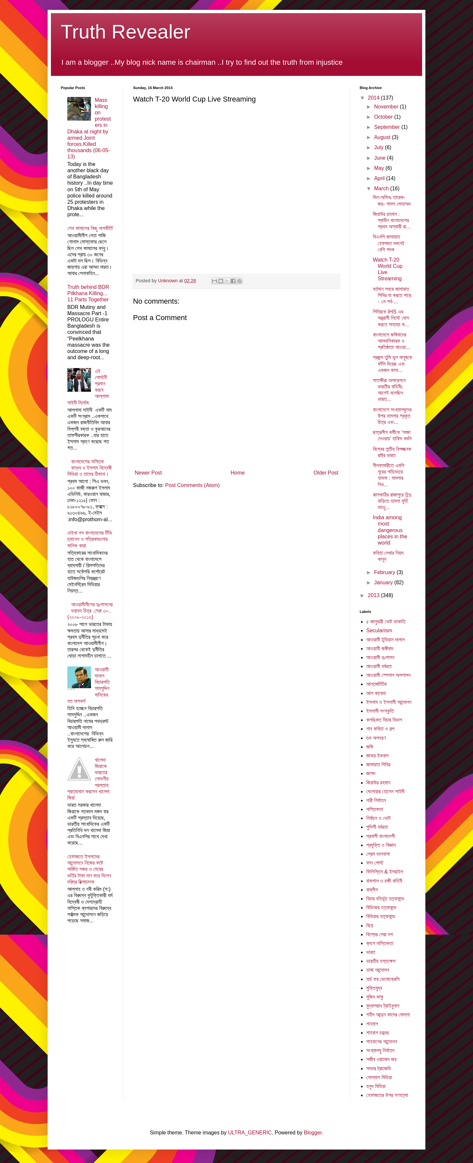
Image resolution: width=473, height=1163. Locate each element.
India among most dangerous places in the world (390, 530)
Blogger (313, 1132)
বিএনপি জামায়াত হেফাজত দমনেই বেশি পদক (388, 243)
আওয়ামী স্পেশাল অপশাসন (388, 675)
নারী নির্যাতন (376, 800)
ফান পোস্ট (374, 863)
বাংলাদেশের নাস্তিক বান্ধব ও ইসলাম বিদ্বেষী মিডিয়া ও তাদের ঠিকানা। (89, 468)
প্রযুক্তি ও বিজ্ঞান (381, 845)
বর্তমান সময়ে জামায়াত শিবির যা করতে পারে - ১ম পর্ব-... (392, 295)
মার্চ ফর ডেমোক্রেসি (383, 979)
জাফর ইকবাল (377, 755)
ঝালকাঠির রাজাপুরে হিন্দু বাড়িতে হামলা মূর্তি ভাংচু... (392, 501)
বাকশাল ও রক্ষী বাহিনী (384, 881)
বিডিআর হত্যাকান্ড (381, 907)
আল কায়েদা (376, 693)
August (383, 137)
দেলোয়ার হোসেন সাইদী (385, 791)
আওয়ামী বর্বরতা (379, 666)
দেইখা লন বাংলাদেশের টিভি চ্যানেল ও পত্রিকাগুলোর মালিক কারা (89, 539)
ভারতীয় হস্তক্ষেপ (380, 961)
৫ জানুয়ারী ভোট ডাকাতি (385, 621)
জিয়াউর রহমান (378, 782)
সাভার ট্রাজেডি (378, 1068)
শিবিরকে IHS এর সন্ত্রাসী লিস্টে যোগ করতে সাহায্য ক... (391, 318)
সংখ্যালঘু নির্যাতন (380, 1050)
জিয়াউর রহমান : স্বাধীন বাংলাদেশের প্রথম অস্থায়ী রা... (392, 220)
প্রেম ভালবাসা (378, 854)
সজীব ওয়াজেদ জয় (381, 1059)
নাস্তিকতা (374, 809)
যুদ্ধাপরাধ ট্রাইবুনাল (382, 1006)
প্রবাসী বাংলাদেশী (380, 836)
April (380, 178)
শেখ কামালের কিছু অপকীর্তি (90, 228)
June (380, 158)
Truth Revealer (126, 32)
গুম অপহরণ (376, 738)
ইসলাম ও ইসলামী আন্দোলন (388, 702)
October (384, 117)
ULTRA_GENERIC (250, 1132)
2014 (374, 98)
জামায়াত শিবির (378, 764)
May (380, 168)
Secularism (379, 630)
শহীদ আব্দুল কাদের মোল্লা (388, 1014)
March (382, 188)
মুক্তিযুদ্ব (374, 988)
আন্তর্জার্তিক (376, 684)
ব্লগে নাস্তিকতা (379, 943)
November (387, 106)
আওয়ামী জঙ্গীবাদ (380, 648)
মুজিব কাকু (374, 997)
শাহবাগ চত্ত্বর (377, 1032)
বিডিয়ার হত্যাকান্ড (380, 916)
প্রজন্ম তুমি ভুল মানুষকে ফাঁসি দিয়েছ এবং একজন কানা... (392, 364)
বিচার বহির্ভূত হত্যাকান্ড (385, 898)
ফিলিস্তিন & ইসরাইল (384, 871)
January (384, 582)
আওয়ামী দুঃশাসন (380, 657)
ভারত (370, 952)
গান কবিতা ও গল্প (380, 729)
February (385, 572)
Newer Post (148, 473)
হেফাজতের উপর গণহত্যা (387, 1095)
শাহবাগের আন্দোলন (381, 1041)
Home (238, 473)
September (387, 127)
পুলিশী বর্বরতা (377, 827)
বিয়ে (369, 925)
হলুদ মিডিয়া (376, 1086)
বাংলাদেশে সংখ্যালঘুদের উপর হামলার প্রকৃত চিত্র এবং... (392, 416)
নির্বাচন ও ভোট (378, 818)
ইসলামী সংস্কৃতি (380, 711)
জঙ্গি (369, 747)
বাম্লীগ (372, 890)
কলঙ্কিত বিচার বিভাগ (384, 720)
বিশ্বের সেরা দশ (379, 934)
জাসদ (370, 773)
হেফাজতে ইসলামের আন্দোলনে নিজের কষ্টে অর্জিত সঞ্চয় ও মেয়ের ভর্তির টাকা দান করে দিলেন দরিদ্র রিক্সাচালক (89, 869)
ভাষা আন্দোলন (377, 970)
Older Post (325, 473)
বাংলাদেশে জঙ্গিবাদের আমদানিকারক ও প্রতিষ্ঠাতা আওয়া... (391, 341)
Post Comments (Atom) (192, 485)
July (379, 147)
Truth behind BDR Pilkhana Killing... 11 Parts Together (88, 293)
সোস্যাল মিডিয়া (379, 1077)
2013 (374, 595)
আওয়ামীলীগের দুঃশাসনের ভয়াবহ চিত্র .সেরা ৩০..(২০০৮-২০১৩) (90, 611)
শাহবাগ (372, 1024)
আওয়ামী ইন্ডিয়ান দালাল (385, 639)
